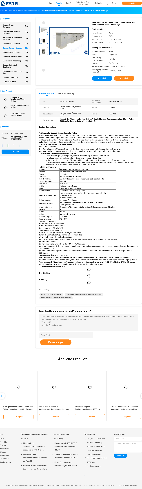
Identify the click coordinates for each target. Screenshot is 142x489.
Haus (2, 439)
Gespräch (131, 3)
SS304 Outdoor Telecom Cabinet (20, 106)
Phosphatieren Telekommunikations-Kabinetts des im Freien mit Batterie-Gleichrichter (34, 447)
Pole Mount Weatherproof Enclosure (15, 38)
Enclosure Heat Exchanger (15, 61)
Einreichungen (55, 342)
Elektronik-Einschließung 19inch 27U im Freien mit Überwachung (35, 467)
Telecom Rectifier (15, 82)
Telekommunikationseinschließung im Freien (34, 436)
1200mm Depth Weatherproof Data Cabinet (17, 99)
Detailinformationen (46, 94)
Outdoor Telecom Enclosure (15, 26)
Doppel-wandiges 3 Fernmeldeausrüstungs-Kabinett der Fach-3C (35, 457)
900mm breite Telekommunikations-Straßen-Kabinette (84, 294)
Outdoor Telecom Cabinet (15, 48)
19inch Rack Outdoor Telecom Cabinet (18, 114)
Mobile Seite (4, 455)
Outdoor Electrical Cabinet (15, 56)
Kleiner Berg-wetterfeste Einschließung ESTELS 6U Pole (65, 464)
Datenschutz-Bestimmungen (5, 460)
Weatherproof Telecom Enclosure (15, 32)
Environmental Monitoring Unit (15, 72)
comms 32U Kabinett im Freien (51, 294)
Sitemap (3, 452)
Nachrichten (4, 449)
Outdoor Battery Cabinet (15, 52)
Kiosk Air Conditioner (15, 77)
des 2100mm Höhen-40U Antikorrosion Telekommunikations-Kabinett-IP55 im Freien (54, 409)
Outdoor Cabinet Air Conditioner (15, 66)
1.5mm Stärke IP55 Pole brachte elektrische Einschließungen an (66, 456)
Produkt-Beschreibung (66, 94)
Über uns (3, 445)
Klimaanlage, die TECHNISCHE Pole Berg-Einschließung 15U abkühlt (65, 446)
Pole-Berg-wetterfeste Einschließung (61, 436)
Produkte (3, 442)
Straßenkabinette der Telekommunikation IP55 (56, 298)
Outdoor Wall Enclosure (15, 44)
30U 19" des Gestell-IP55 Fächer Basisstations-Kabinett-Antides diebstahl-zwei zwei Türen (124, 409)
